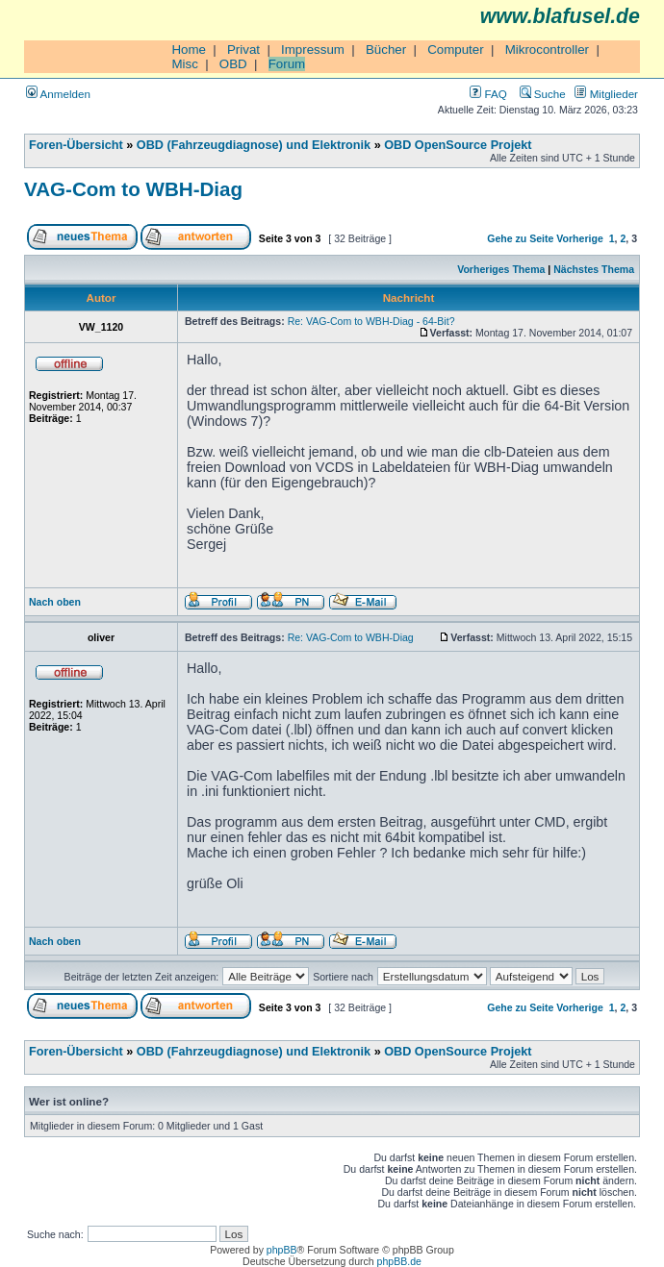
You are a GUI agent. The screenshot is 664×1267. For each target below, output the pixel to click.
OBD (233, 64)
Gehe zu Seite (520, 238)
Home (188, 49)
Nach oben (55, 602)
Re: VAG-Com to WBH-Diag (351, 637)
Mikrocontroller (547, 49)
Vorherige (579, 238)
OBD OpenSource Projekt (457, 145)
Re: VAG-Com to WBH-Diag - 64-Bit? (371, 321)
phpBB (282, 1249)
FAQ (488, 93)
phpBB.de (399, 1261)
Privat (243, 49)
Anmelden (58, 93)
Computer (455, 49)
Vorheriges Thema (501, 269)
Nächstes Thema (593, 269)
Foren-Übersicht (76, 145)
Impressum (313, 49)
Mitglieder (606, 93)
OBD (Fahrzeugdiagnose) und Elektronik (253, 145)
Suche (543, 93)
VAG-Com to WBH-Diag (133, 189)
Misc (184, 64)
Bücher (386, 49)
